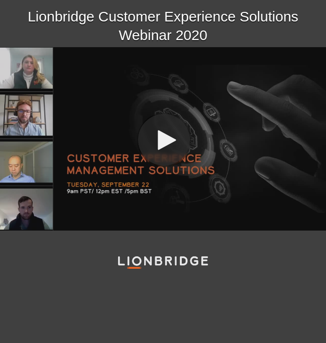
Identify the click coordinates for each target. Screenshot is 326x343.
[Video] (163, 139)
